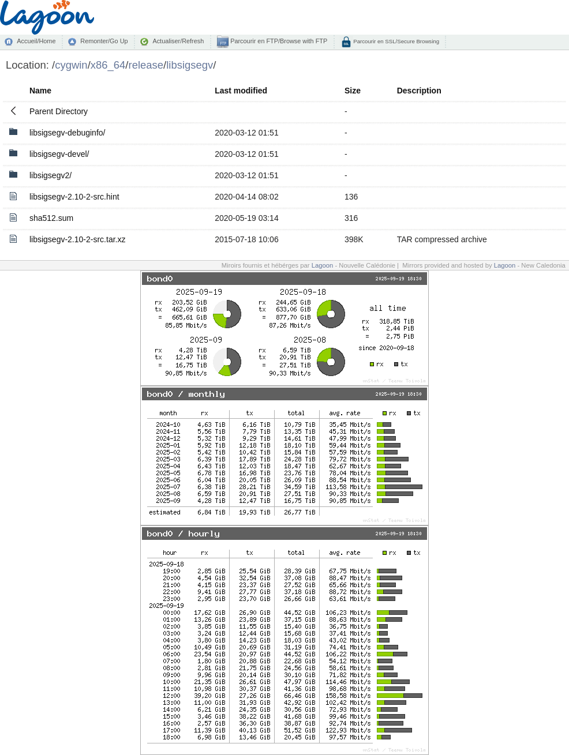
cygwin (71, 65)
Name (40, 90)
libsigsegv (189, 65)
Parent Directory (58, 111)
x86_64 (108, 65)
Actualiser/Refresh (178, 40)
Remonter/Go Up (104, 40)
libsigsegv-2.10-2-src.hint (74, 196)
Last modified (241, 90)
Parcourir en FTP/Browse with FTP (278, 40)
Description (419, 90)
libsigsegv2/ (50, 175)
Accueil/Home (36, 40)
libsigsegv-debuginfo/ (67, 132)
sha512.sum (51, 218)
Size (353, 90)
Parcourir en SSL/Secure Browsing (395, 41)
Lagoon (323, 265)
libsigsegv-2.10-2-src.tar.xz (77, 239)
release (146, 65)
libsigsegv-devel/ (59, 154)
